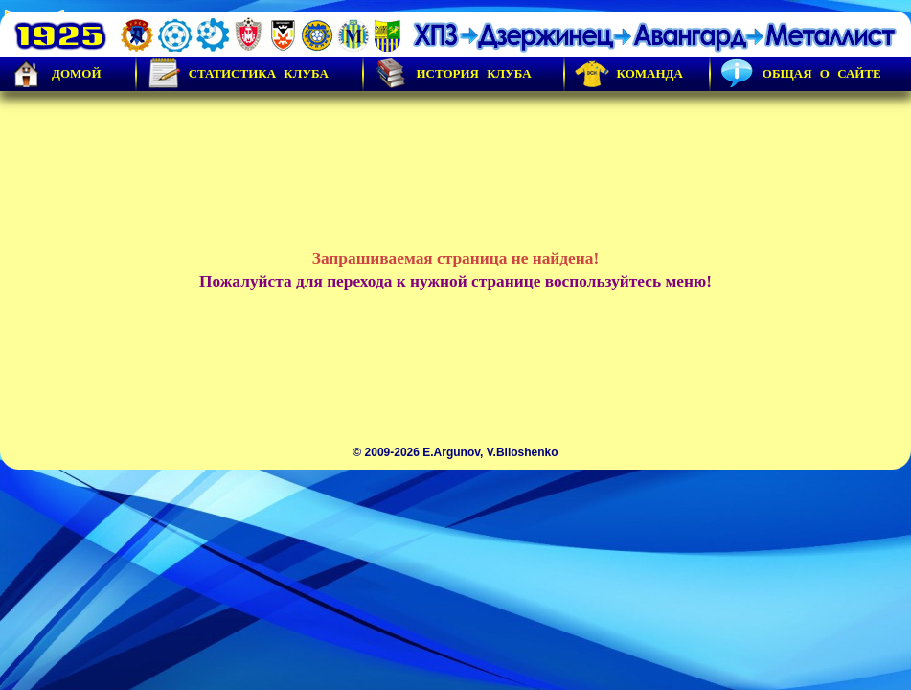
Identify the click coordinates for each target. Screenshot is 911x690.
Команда (629, 74)
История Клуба (452, 74)
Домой (56, 74)
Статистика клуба (238, 74)
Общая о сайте (800, 74)
